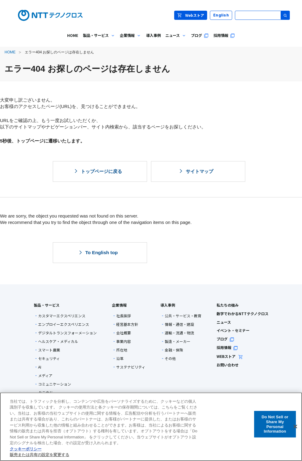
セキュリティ (49, 358)
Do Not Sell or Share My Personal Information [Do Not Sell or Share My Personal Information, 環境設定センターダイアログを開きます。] (274, 424)
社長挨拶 (123, 316)
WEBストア (230, 356)
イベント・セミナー (233, 330)
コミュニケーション (54, 384)
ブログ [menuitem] (200, 35)
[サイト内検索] (262, 15)
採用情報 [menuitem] (224, 35)
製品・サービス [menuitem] (98, 40)
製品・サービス (46, 305)
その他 (170, 358)
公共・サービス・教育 (183, 316)
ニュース (224, 322)
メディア (45, 375)
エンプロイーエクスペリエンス (63, 324)
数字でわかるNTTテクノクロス (242, 313)
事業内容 (123, 341)
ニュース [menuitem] (174, 40)
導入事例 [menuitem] (153, 35)
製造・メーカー (177, 341)
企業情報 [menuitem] (129, 40)
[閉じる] (295, 426)
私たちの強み (228, 305)
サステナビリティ (130, 367)
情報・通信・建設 (179, 324)
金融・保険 (174, 350)
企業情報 (119, 305)
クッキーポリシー (25, 449)
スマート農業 (49, 350)
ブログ (225, 338)
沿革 (120, 358)
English (221, 15)
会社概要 (123, 333)
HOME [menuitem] (72, 35)
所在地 (121, 350)
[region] (151, 426)
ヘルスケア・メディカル (58, 341)
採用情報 (227, 347)
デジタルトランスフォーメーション (67, 333)
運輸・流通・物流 (179, 333)
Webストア (190, 15)
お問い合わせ (228, 364)
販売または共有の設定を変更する (39, 454)
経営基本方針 (127, 324)
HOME (10, 52)
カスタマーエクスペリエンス (61, 316)
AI (39, 367)
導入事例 (167, 305)
